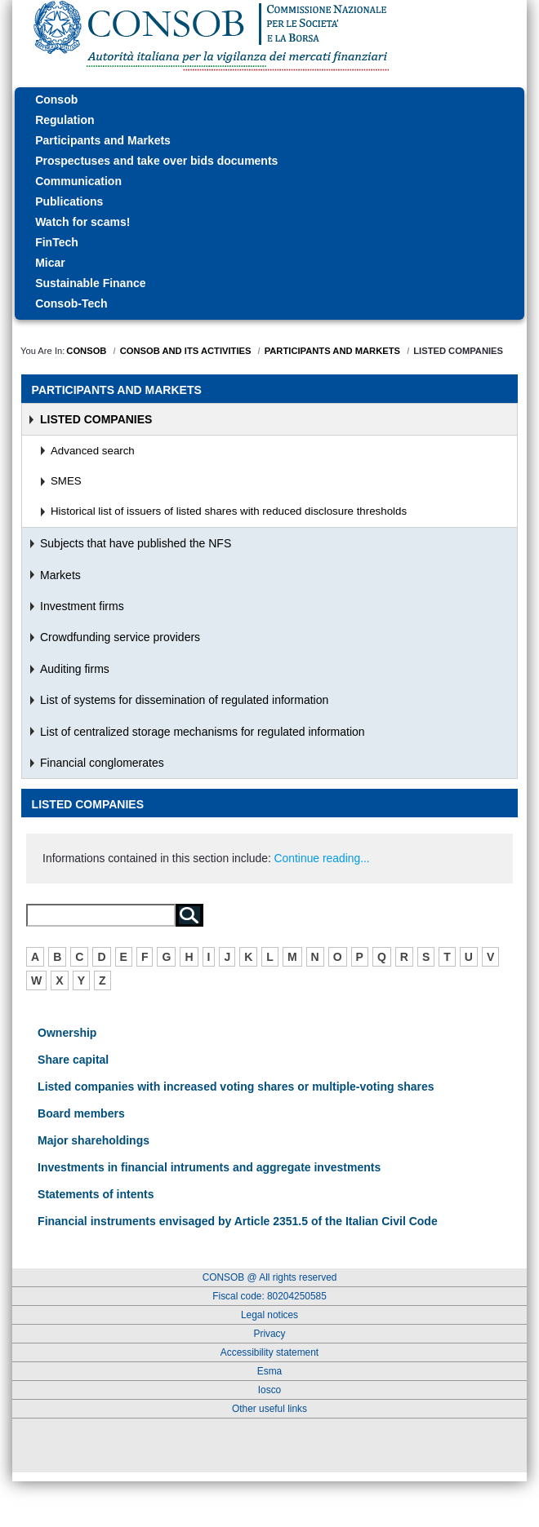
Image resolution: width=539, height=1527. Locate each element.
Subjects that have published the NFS (135, 543)
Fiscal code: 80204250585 (269, 1296)
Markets (60, 575)
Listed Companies (96, 419)
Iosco (269, 1390)
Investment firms (82, 606)
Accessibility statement (269, 1352)
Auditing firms (74, 668)
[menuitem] (269, 99)
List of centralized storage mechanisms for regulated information (202, 731)
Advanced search (93, 451)
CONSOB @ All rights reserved (270, 1277)
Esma (269, 1371)
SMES (66, 481)
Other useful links (269, 1408)
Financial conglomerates (102, 762)
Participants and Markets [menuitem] (117, 389)
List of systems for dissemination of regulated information (184, 699)
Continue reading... (322, 858)
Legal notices (269, 1315)
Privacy (270, 1333)
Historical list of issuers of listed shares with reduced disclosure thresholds (229, 511)
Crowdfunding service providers (120, 637)
